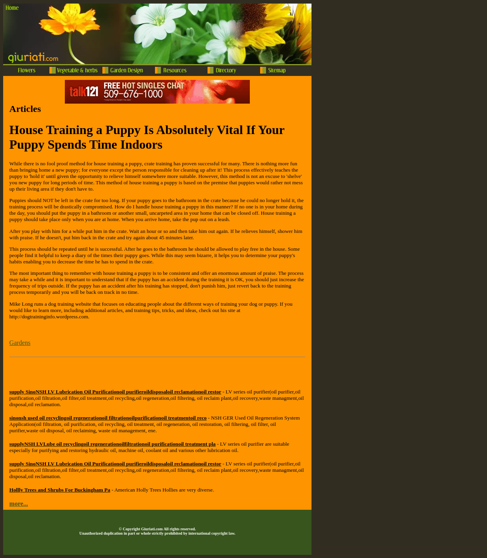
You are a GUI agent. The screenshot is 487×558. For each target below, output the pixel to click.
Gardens (19, 342)
